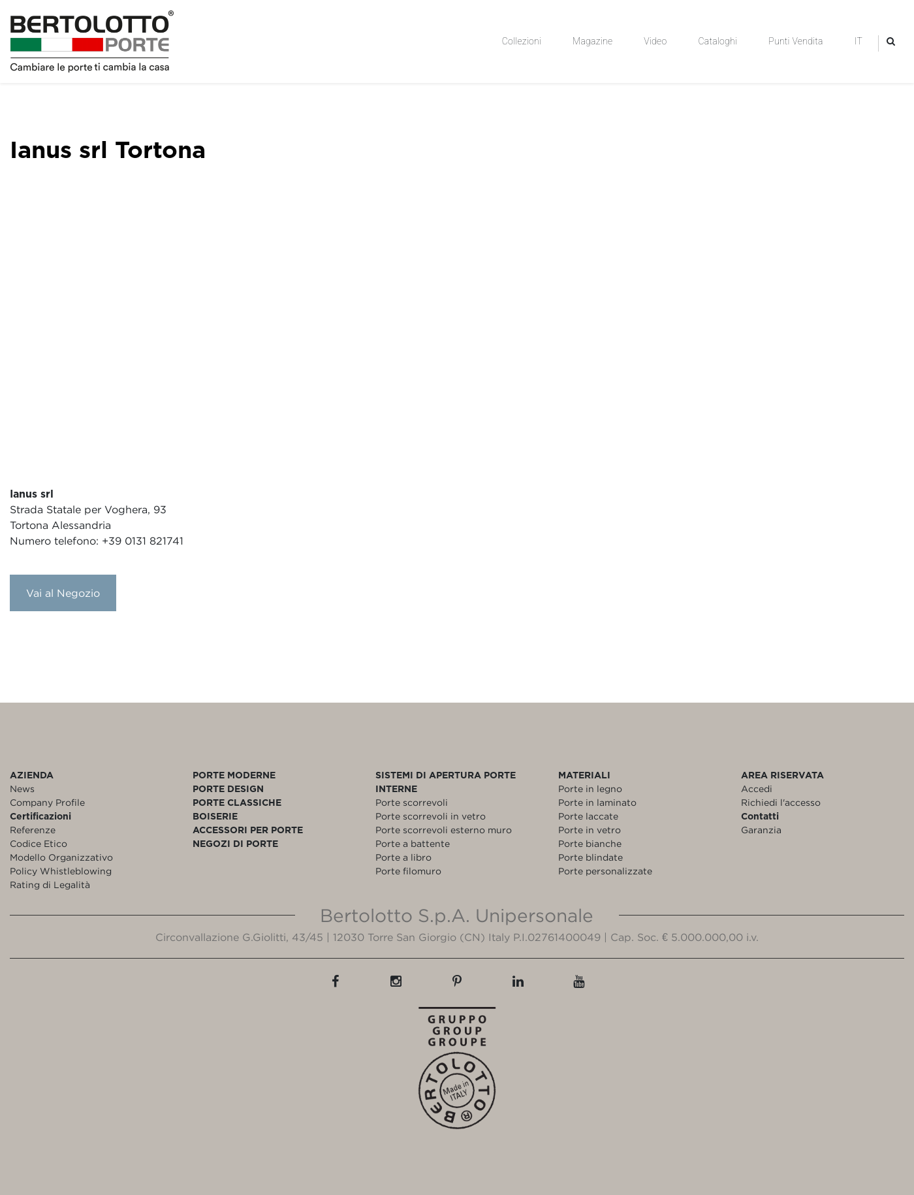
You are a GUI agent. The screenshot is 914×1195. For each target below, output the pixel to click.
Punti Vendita (795, 41)
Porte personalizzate (605, 871)
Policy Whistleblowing (61, 871)
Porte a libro (403, 857)
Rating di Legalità (50, 884)
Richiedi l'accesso (781, 802)
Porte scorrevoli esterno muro (443, 830)
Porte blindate (590, 857)
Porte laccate (588, 816)
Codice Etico (38, 843)
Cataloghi (717, 41)
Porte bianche (590, 843)
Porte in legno (590, 788)
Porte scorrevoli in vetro (430, 816)
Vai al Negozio (63, 593)
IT (858, 41)
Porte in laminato (597, 802)
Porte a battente (412, 843)
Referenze (32, 830)
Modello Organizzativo (61, 857)
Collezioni (521, 41)
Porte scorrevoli (411, 802)
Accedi (756, 788)
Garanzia (761, 830)
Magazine (592, 41)
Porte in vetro (589, 830)
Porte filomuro (408, 871)
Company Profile (47, 802)
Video (655, 41)
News (22, 788)
